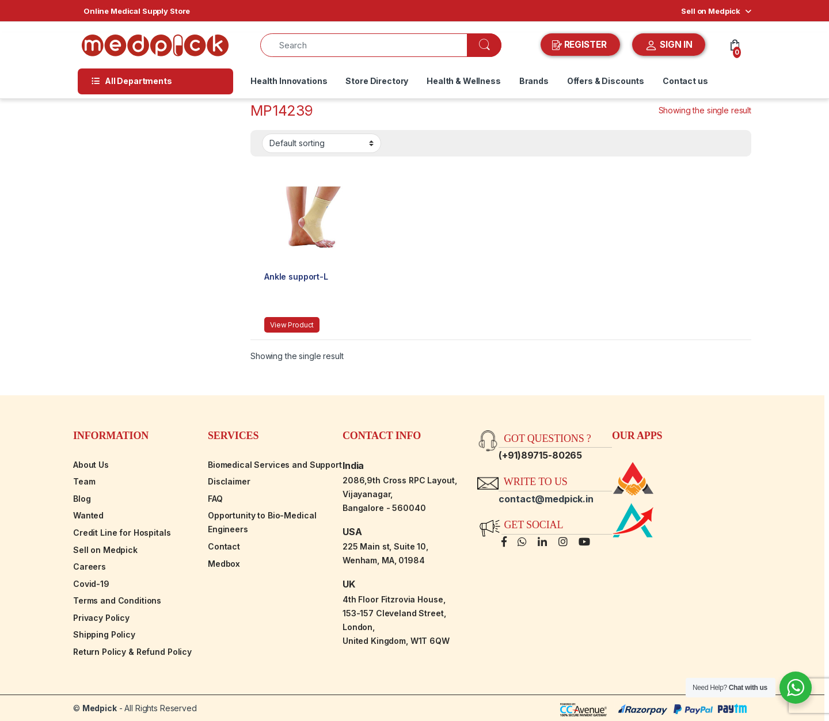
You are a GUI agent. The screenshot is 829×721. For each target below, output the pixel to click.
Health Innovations (288, 81)
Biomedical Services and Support (275, 465)
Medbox (224, 564)
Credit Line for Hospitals (122, 532)
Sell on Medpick (710, 11)
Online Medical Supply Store (136, 11)
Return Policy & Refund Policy (132, 652)
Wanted (88, 515)
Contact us (685, 81)
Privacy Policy (101, 618)
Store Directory (376, 81)
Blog (81, 498)
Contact (224, 546)
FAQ (215, 498)
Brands (534, 81)
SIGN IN (669, 45)
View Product (292, 325)
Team (84, 481)
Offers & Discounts (605, 81)
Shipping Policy (104, 634)
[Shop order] (321, 143)
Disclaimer (229, 481)
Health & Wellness (464, 81)
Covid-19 (91, 584)
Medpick (99, 708)
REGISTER (580, 45)
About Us (91, 465)
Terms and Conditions (117, 600)
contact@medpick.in (546, 499)
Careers (89, 566)
